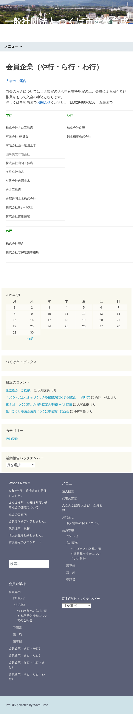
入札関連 (72, 543)
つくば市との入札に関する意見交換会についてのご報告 (86, 553)
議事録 (70, 565)
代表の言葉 (69, 498)
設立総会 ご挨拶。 (19, 390)
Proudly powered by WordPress (27, 705)
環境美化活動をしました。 (27, 535)
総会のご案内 (18, 514)
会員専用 (68, 530)
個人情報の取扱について (82, 523)
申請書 (70, 579)
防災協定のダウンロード (25, 542)
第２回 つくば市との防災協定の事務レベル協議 (39, 404)
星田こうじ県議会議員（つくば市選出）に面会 (37, 411)
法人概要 (68, 491)
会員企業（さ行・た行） (25, 655)
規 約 (70, 572)
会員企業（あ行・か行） (25, 648)
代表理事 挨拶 (21, 528)
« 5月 (30, 338)
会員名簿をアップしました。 (28, 521)
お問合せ (44, 102)
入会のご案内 (16, 81)
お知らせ (72, 536)
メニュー (11, 46)
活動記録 (12, 439)
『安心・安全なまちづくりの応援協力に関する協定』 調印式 (48, 397)
